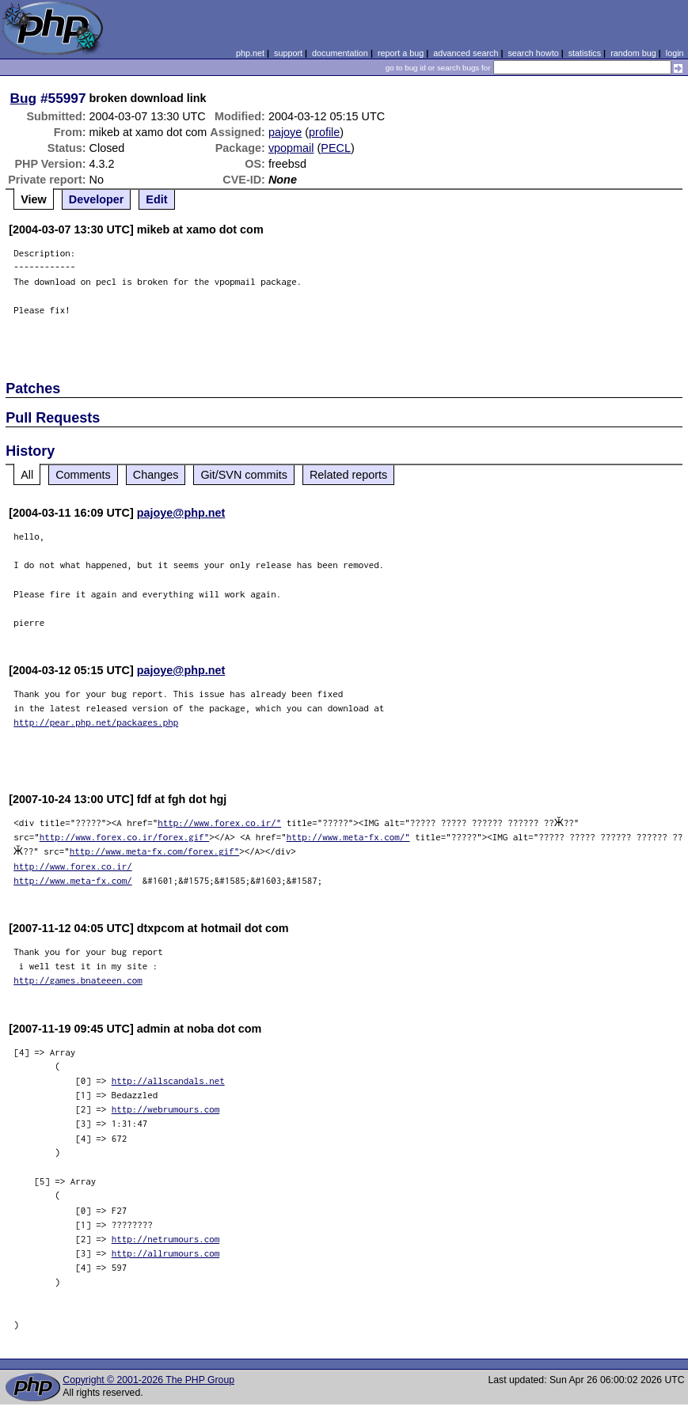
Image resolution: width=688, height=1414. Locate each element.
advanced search (465, 53)
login (675, 53)
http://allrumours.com (166, 1253)
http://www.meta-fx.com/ (72, 880)
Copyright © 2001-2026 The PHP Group (148, 1380)
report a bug (401, 53)
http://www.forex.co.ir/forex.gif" (125, 837)
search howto (532, 53)
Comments (83, 474)
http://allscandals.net (168, 1080)
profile (324, 132)
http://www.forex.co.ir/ (72, 866)
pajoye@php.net (181, 512)
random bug (633, 53)
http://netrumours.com (166, 1239)
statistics (584, 53)
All (27, 474)
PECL (336, 148)
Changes (156, 474)
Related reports (348, 474)
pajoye (285, 132)
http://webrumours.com (166, 1109)
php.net (250, 53)
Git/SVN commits (243, 474)
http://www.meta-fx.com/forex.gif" (152, 851)
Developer (96, 199)
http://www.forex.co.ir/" (219, 822)
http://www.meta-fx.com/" (348, 837)
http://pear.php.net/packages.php (95, 722)
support (288, 53)
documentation (340, 53)
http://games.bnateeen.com (78, 980)
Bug (23, 98)
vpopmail (291, 148)
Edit (156, 199)
